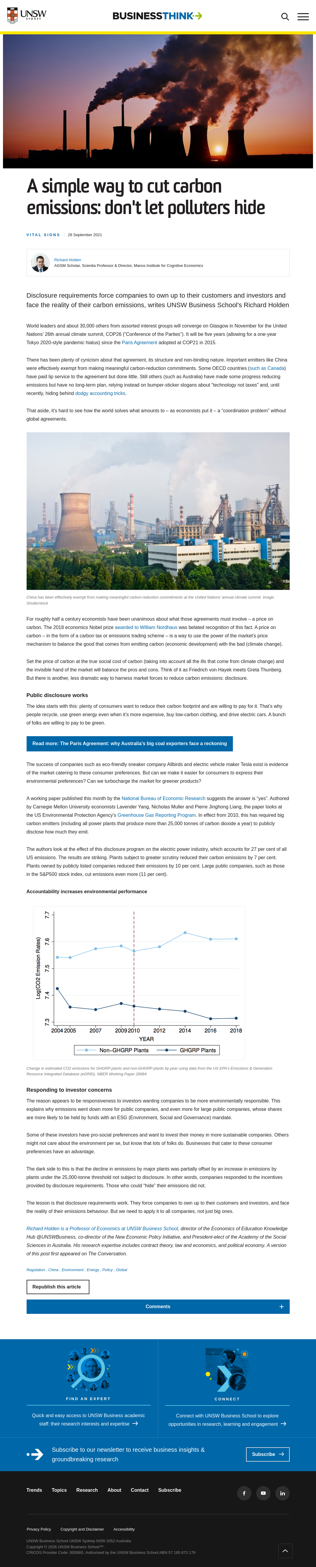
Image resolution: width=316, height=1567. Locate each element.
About (114, 1490)
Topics (59, 1490)
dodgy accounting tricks (100, 393)
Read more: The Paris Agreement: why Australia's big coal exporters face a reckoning (130, 743)
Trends (34, 1490)
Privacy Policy (39, 1529)
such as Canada (267, 368)
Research (87, 1490)
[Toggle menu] (302, 15)
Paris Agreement (139, 342)
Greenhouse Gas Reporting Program (156, 815)
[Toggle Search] (285, 15)
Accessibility (124, 1529)
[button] (67, 260)
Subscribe (267, 1454)
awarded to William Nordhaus (146, 627)
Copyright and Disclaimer (82, 1529)
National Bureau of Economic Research (163, 798)
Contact (140, 1490)
